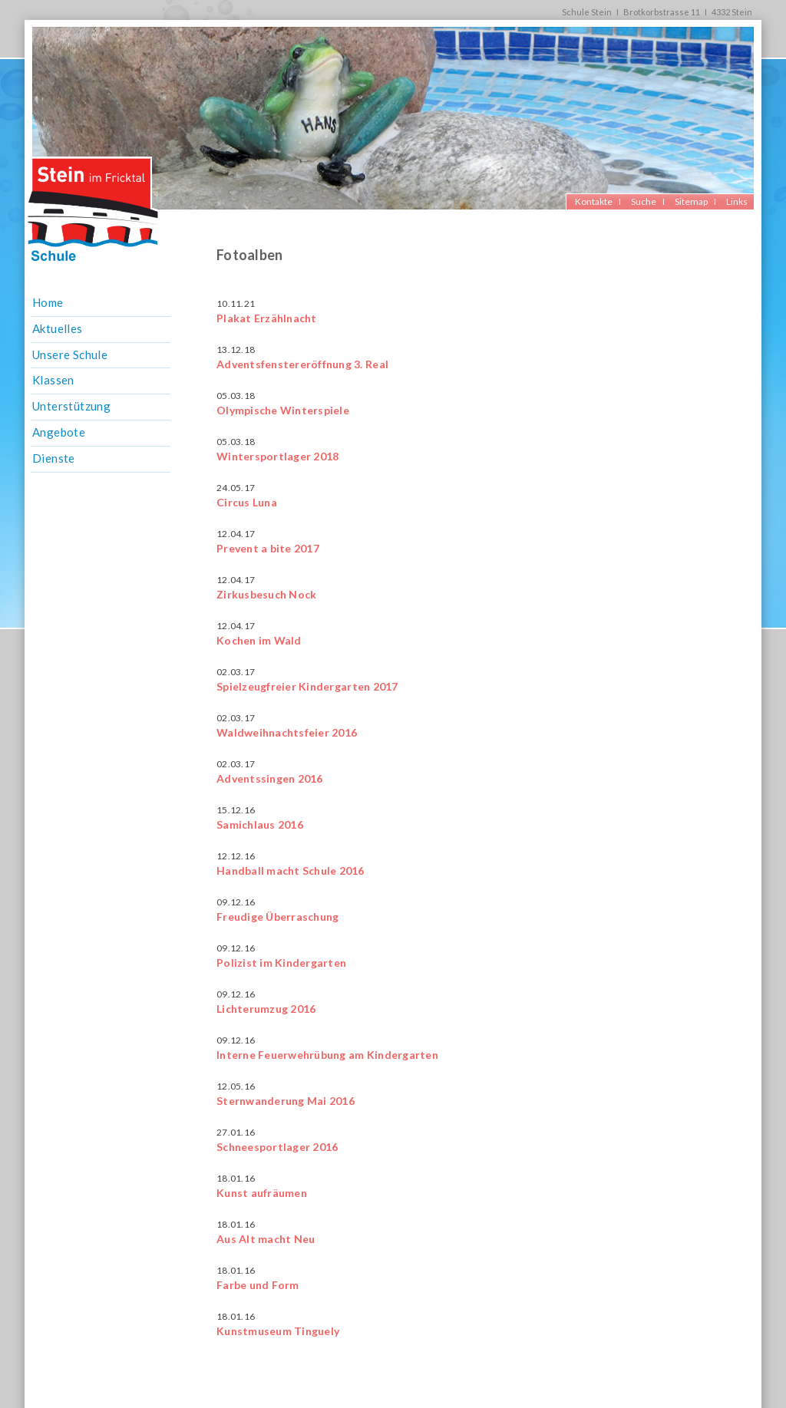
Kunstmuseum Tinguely (277, 1330)
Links (737, 201)
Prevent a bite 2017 (267, 548)
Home (48, 302)
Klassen (53, 380)
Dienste (53, 458)
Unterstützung (71, 406)
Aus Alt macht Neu (265, 1238)
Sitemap (691, 201)
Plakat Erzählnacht (266, 318)
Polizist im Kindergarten (281, 962)
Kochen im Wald (259, 640)
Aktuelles (57, 328)
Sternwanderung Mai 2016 (285, 1100)
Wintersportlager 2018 (277, 456)
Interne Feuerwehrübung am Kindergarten (327, 1054)
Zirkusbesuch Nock (266, 594)
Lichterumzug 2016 (265, 1008)
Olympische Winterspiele (282, 410)
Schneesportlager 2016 (277, 1146)
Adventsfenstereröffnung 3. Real (302, 364)
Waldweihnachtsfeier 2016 (286, 732)
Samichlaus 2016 (259, 824)
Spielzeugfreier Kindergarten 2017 (307, 686)
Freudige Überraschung (277, 916)
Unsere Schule (69, 354)
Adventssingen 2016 (269, 778)
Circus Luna (246, 502)
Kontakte (594, 201)
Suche (643, 201)
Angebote (58, 432)
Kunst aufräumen (261, 1192)
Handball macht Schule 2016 (290, 870)
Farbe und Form (257, 1284)
